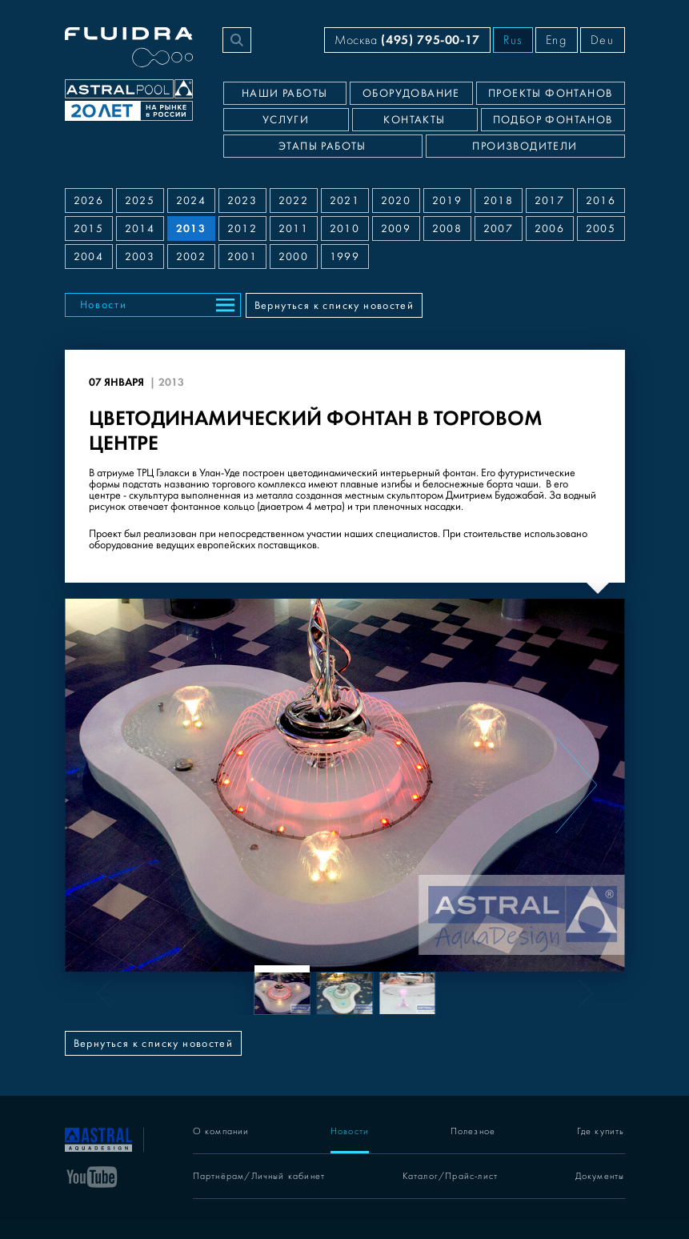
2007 (498, 229)
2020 (396, 200)
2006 (550, 229)
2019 (447, 200)
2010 (345, 229)
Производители (524, 146)
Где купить (601, 1131)
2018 (498, 200)
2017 (550, 200)
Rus (513, 40)
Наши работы (284, 93)
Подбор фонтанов (553, 120)
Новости (103, 305)
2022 (293, 200)
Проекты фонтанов (550, 93)
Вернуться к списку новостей (334, 305)
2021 (345, 200)
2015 (89, 229)
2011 (293, 229)
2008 (447, 229)
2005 (601, 229)
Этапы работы (322, 146)
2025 (140, 200)
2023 (242, 200)
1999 (345, 257)
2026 (89, 200)
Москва (407, 39)
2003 (140, 257)
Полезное (473, 1131)
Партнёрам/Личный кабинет (259, 1176)
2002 (191, 257)
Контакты (414, 120)
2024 (191, 200)
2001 (242, 257)
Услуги (285, 120)
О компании (221, 1131)
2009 (396, 229)
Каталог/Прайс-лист (451, 1176)
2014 (140, 229)
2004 (89, 257)
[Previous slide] (113, 785)
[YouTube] (92, 1176)
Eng (556, 40)
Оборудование (411, 93)
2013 (191, 228)
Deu (603, 40)
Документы (600, 1176)
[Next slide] (576, 785)
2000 (293, 257)
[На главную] (98, 1138)
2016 (601, 200)
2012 (242, 229)
